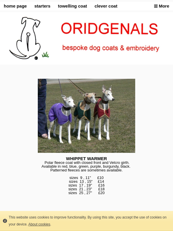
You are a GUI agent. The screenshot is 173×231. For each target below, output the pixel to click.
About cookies (39, 224)
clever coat (105, 5)
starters (42, 5)
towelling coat (72, 5)
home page (15, 5)
